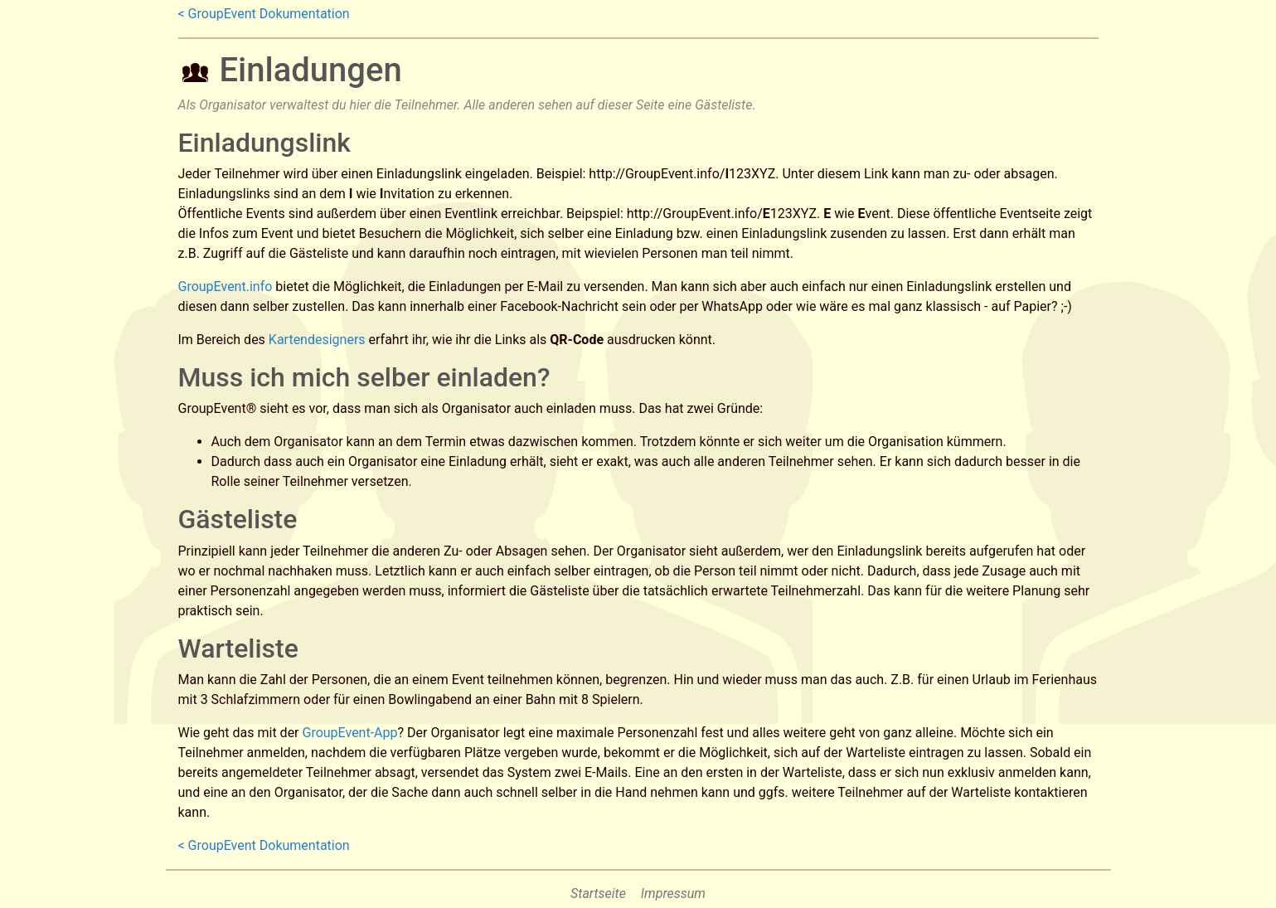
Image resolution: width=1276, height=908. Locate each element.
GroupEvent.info (225, 286)
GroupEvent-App (350, 732)
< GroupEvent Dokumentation (264, 14)
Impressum (673, 893)
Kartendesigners (317, 339)
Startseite (598, 893)
